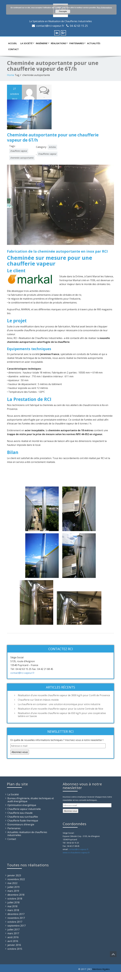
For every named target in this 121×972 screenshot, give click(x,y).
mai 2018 (12, 906)
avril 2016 (12, 941)
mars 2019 (13, 890)
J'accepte (63, 11)
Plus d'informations (104, 7)
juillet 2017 (13, 929)
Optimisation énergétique (21, 805)
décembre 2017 (15, 914)
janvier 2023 (14, 875)
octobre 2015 (14, 948)
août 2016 (13, 937)
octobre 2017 (14, 921)
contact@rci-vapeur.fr (50, 25)
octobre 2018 (14, 898)
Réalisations (59, 43)
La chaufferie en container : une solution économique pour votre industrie (59, 704)
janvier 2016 (14, 945)
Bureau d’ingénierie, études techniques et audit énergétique (30, 800)
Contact (13, 49)
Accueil (12, 43)
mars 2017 (13, 933)
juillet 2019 (13, 887)
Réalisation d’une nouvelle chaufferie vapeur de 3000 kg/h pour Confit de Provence (64, 695)
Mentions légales (101, 969)
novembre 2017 (16, 918)
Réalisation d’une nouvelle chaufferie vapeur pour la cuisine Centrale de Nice (60, 708)
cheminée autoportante (22, 157)
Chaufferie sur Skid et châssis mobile (38, 699)
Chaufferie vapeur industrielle (24, 809)
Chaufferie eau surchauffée (22, 816)
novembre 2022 (16, 879)
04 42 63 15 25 (79, 25)
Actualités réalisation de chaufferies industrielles (27, 834)
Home (10, 75)
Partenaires (77, 43)
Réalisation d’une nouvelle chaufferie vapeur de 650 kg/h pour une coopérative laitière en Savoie (62, 715)
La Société (27, 43)
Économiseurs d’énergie (20, 824)
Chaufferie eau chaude (20, 812)
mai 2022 (12, 883)
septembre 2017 (16, 925)
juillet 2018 (13, 902)
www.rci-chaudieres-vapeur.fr (76, 852)
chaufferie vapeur (18, 150)
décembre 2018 (15, 894)
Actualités (93, 43)
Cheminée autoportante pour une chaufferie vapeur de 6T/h (53, 137)
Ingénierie (42, 43)
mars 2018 (13, 910)
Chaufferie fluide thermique (22, 820)
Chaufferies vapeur (47, 153)
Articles (52, 147)
